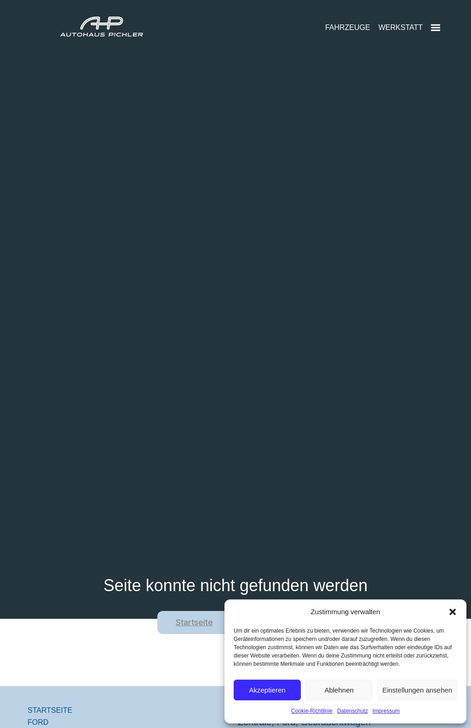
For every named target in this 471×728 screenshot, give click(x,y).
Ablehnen (338, 690)
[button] (452, 611)
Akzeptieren (267, 690)
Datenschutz (352, 711)
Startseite (194, 622)
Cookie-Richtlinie (312, 711)
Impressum (386, 711)
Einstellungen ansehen (417, 690)
